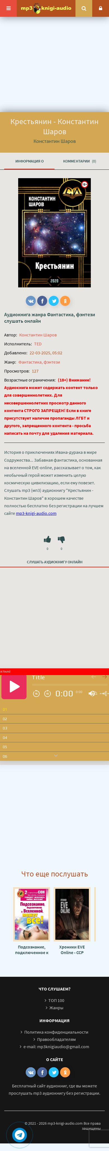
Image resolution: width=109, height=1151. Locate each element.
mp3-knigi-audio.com (36, 513)
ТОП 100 (56, 1000)
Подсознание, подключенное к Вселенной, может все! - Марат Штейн (31, 949)
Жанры (56, 1007)
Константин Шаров (38, 335)
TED (38, 344)
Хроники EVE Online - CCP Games (72, 949)
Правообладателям (56, 1039)
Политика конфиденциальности (56, 1032)
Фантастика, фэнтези (71, 314)
